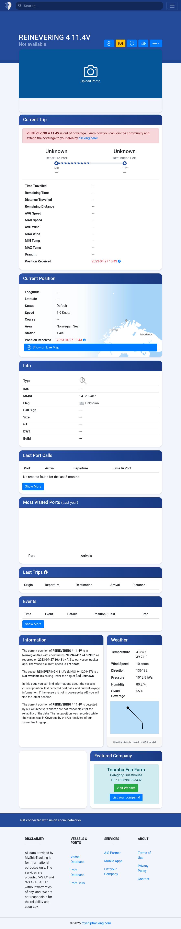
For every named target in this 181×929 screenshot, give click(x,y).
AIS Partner (112, 853)
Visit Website (126, 788)
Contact (143, 879)
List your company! (126, 797)
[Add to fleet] (143, 43)
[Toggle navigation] (172, 6)
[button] (109, 43)
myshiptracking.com (96, 923)
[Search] (93, 6)
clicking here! (88, 138)
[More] (156, 43)
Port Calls (78, 883)
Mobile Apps (113, 861)
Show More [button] (33, 486)
